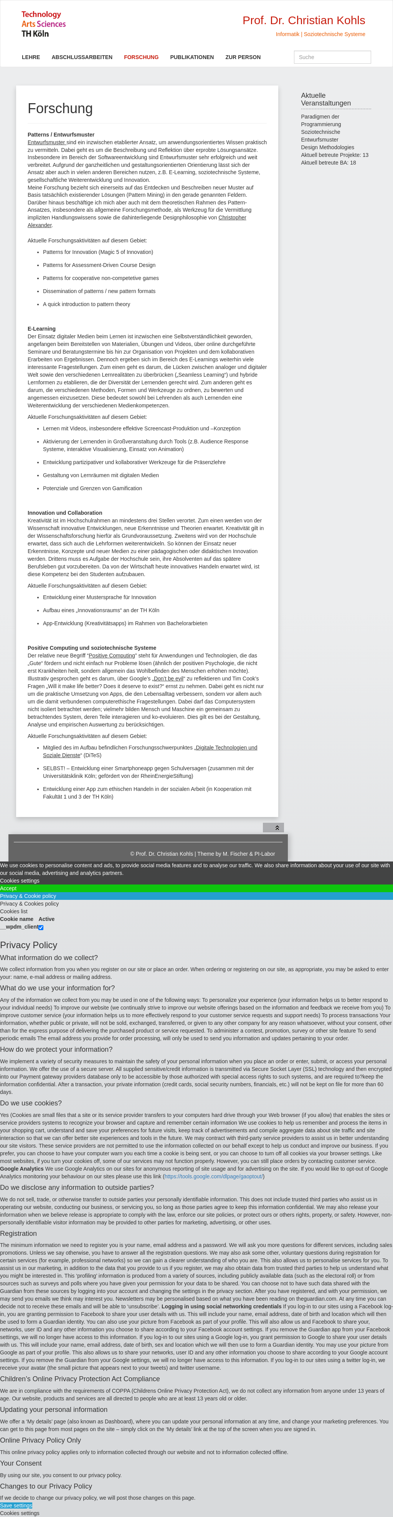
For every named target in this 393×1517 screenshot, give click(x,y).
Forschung (141, 57)
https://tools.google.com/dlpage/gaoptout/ (214, 1176)
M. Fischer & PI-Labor (249, 854)
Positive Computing (112, 655)
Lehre (31, 57)
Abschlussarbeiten (81, 57)
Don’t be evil (168, 678)
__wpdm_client (19, 927)
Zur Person (243, 57)
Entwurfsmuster (47, 142)
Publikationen (192, 57)
